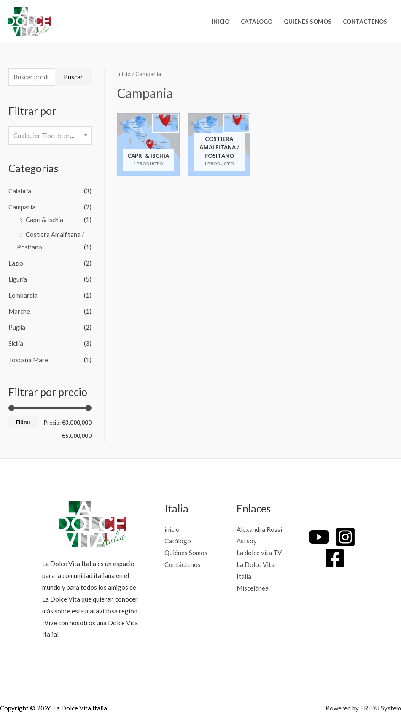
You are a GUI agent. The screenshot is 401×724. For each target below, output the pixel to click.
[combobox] (50, 136)
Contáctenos (365, 21)
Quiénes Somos (307, 21)
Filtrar (23, 421)
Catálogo (256, 21)
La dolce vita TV (259, 552)
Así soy (247, 540)
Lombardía (23, 294)
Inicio (124, 73)
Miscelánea (253, 587)
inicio (220, 21)
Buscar (73, 77)
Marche (19, 311)
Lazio (16, 263)
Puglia (17, 327)
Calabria (20, 191)
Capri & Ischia (45, 220)
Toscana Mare (28, 358)
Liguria (18, 279)
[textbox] (49, 136)
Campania (22, 207)
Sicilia (16, 343)
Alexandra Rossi (259, 528)
